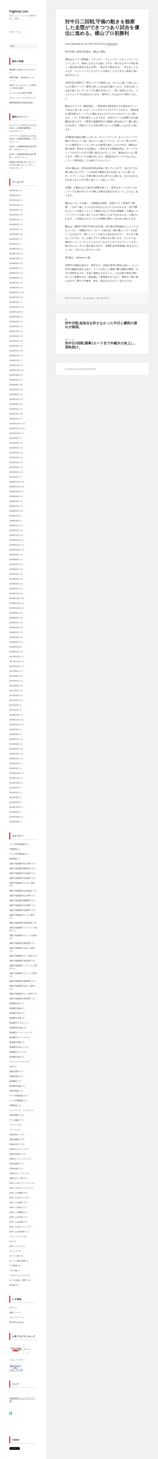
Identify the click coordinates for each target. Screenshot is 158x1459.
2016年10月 (14, 724)
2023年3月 (14, 350)
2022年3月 (14, 409)
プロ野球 (13, 1265)
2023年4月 (14, 345)
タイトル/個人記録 (17, 1260)
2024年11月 (14, 253)
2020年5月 (14, 515)
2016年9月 (14, 729)
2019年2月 (14, 588)
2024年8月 (14, 268)
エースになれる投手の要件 (21, 93)
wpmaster (112, 43)
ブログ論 (13, 1270)
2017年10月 (14, 666)
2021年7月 (14, 447)
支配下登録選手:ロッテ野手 (21, 993)
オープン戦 (14, 1256)
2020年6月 (14, 511)
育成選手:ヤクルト (17, 1022)
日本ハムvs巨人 (16, 1207)
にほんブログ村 (16, 1370)
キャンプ (13, 1251)
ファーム (13, 1129)
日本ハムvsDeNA (17, 1231)
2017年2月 (14, 705)
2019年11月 (14, 545)
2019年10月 (14, 549)
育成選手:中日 (15, 1013)
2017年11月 (14, 661)
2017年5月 (14, 690)
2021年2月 (14, 472)
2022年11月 (14, 370)
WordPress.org (16, 1322)
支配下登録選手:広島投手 (20, 878)
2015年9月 (14, 787)
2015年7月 (14, 792)
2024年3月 (14, 292)
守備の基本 (14, 1076)
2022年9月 (14, 379)
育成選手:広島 (15, 1018)
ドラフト (13, 1124)
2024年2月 (14, 297)
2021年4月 (14, 462)
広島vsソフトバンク (18, 1158)
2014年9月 (14, 812)
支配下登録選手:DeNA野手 (21, 922)
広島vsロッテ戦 (16, 1178)
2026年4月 (14, 190)
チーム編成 (14, 1120)
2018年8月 (14, 617)
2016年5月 (14, 748)
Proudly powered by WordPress (80, 369)
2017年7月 (14, 680)
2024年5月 (14, 282)
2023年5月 (14, 341)
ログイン (13, 1307)
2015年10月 (14, 782)
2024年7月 (14, 273)
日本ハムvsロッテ (17, 1197)
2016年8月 (14, 734)
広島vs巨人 (14, 1134)
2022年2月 (14, 413)
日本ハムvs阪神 (16, 1212)
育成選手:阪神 (15, 1008)
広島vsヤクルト (16, 1149)
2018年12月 (14, 598)
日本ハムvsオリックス (19, 1188)
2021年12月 (14, 423)
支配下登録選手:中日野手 (20, 905)
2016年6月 (14, 744)
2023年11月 (14, 311)
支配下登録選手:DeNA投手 (21, 890)
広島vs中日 (14, 1144)
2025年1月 (14, 243)
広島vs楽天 (14, 1168)
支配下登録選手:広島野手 (20, 910)
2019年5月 (14, 574)
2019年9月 (14, 554)
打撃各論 (13, 1105)
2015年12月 (14, 773)
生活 (11, 1066)
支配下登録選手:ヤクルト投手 (22, 883)
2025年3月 (14, 239)
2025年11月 (14, 200)
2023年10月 (14, 316)
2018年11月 (14, 603)
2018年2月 (14, 647)
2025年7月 (14, 219)
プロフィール (15, 32)
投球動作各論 (15, 1086)
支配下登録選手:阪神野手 (20, 900)
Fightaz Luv (18, 11)
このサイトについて (18, 1275)
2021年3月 (14, 467)
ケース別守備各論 (17, 853)
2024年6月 (14, 277)
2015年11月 (14, 778)
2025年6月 (14, 224)
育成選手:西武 (15, 1042)
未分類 (12, 1285)
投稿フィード (15, 1312)
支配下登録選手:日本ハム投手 (22, 948)
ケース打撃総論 (16, 1100)
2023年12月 (14, 307)
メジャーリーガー (17, 1061)
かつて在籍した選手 (18, 1280)
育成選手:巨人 (15, 1003)
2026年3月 (14, 195)
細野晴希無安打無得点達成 (21, 102)
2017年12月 (14, 656)
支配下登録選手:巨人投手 (20, 863)
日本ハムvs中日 (16, 1217)
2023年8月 (14, 326)
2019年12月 (14, 540)
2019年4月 (14, 579)
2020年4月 (14, 520)
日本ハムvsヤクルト (18, 1226)
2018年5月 (14, 632)
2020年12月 (14, 481)
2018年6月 (14, 627)
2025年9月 (14, 210)
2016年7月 (14, 739)
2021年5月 (14, 457)
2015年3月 (14, 802)
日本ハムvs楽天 (16, 1202)
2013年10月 (14, 816)
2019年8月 (14, 559)
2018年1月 (14, 651)
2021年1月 (14, 477)
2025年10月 (14, 205)
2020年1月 (14, 535)
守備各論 (13, 849)
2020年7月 (14, 506)
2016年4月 (14, 753)
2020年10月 (14, 491)
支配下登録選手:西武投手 (20, 943)
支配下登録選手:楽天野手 (20, 998)
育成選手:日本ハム (17, 1047)
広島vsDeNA (15, 1154)
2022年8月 (14, 384)
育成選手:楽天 (15, 1056)
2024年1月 (14, 302)
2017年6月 (14, 685)
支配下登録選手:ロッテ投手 (21, 955)
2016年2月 (14, 763)
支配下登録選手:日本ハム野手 (22, 986)
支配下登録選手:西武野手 (20, 981)
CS (10, 1241)
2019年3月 (14, 583)
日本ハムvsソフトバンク (20, 1183)
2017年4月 (14, 695)
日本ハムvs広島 (16, 1222)
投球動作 (13, 1081)
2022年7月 (14, 389)
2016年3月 (14, 758)
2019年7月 (14, 564)
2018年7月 (14, 622)
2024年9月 (14, 263)
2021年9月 (14, 438)
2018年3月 (14, 642)
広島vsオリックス (17, 1173)
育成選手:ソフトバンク (19, 1032)
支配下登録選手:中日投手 (20, 873)
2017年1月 (14, 710)
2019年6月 (14, 569)
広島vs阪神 (14, 1139)
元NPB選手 (14, 1115)
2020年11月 (14, 486)
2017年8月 (14, 676)
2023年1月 (14, 360)
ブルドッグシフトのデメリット (22, 97)
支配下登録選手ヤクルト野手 (22, 915)
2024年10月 (14, 258)
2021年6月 (14, 452)
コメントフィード (17, 1317)
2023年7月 (14, 331)
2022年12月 (14, 365)
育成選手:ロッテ (16, 1052)
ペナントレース (16, 1236)
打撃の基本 (14, 1090)
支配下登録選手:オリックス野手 (23, 973)
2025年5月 (14, 229)
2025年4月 (14, 234)
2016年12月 (14, 714)
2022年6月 (14, 394)
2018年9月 (14, 613)
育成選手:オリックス (18, 1037)
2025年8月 (14, 214)
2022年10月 (14, 375)
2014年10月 (14, 807)
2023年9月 (14, 321)
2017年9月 (14, 671)
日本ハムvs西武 (16, 1192)
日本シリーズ (15, 1246)
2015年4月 (14, 797)
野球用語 (13, 858)
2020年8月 (14, 501)
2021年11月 (14, 428)
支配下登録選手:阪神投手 (20, 868)
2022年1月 (14, 418)
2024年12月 (14, 248)
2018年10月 (14, 608)
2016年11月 (14, 719)
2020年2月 (14, 530)
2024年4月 (14, 287)
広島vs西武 (14, 1163)
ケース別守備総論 (17, 844)
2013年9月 (14, 821)
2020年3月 (14, 525)
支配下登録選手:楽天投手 (20, 960)
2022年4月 (14, 404)
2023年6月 (14, 336)
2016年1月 (14, 768)
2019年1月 (14, 593)
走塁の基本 (14, 1071)
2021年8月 (14, 443)
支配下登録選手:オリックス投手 (23, 935)
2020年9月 (14, 496)
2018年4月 (14, 637)
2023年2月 (14, 355)
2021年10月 (14, 433)
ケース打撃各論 (16, 1095)
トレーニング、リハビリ (20, 1110)
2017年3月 (14, 700)
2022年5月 (14, 399)
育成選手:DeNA (16, 1027)
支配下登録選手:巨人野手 (20, 895)
